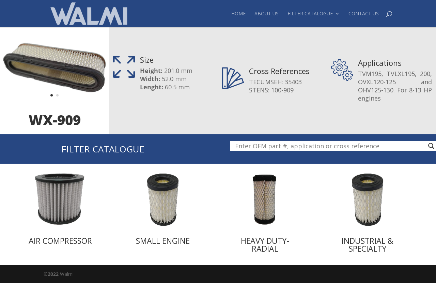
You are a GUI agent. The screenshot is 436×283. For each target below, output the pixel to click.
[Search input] (330, 146)
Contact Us (363, 14)
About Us (266, 14)
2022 (53, 274)
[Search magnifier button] (431, 146)
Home (238, 14)
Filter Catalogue (310, 14)
